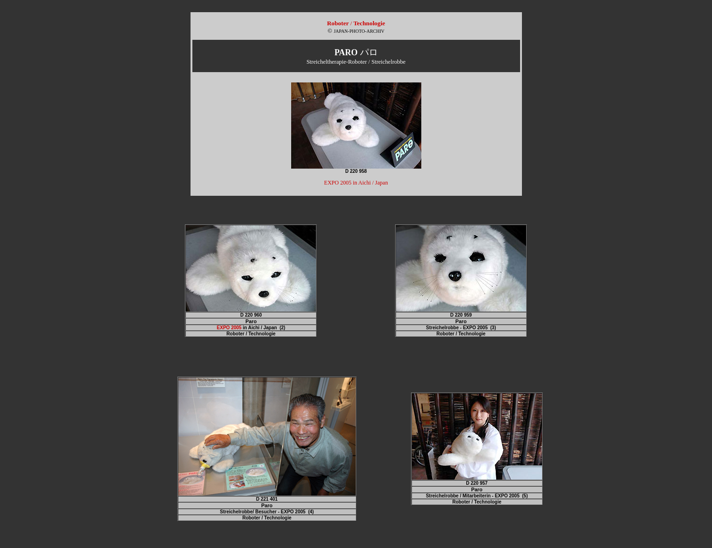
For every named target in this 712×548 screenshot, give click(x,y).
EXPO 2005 (229, 327)
